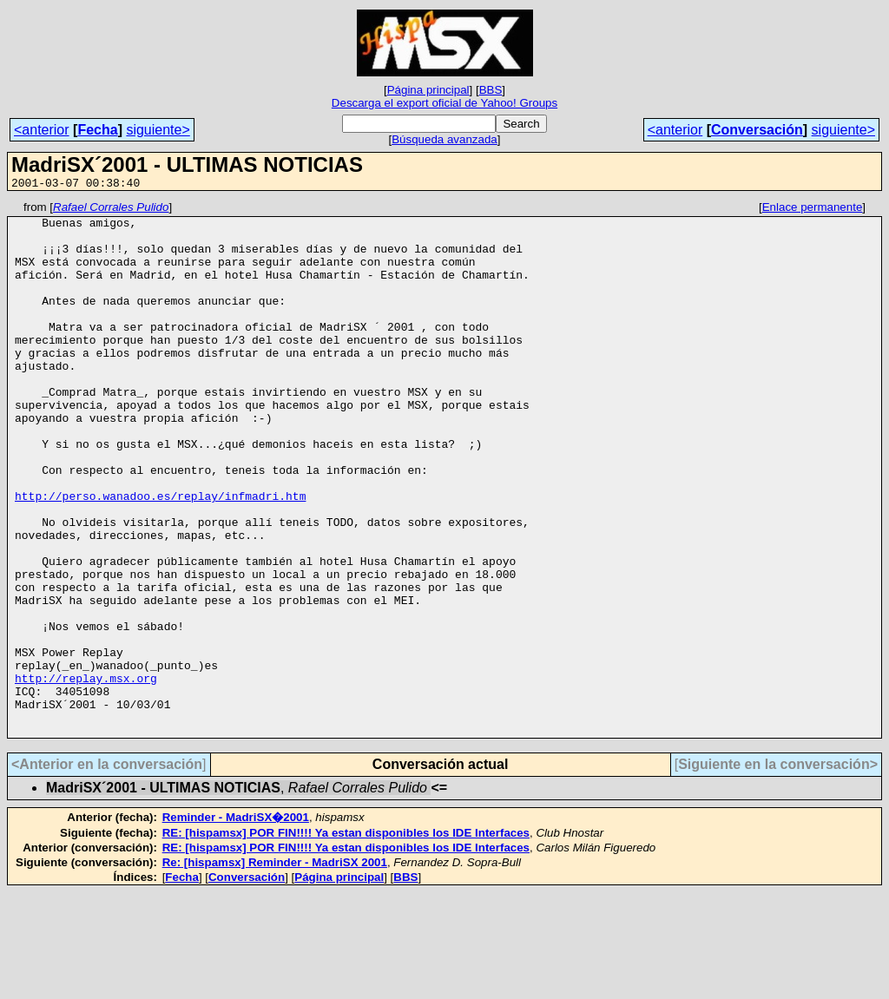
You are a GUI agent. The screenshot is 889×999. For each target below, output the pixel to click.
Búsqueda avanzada (444, 139)
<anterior (41, 129)
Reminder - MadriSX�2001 (235, 923)
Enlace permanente (812, 209)
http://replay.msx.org (86, 774)
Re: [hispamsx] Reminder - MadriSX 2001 (274, 969)
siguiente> (157, 129)
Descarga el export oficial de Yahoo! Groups (444, 102)
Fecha (97, 129)
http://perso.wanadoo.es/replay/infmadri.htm (160, 555)
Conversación (757, 129)
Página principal (428, 89)
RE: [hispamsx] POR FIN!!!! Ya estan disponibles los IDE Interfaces (346, 939)
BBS (491, 89)
